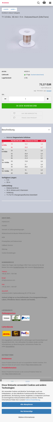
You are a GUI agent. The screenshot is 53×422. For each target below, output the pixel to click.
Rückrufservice (39, 267)
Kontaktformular (18, 267)
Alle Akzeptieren (26, 404)
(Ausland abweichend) (37, 74)
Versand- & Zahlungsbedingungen (13, 229)
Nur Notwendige (27, 411)
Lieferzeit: (5, 74)
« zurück (5, 9)
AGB (3, 237)
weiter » (13, 9)
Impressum (5, 221)
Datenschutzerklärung (32, 400)
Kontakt (4, 225)
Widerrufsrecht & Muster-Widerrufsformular (16, 233)
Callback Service (7, 245)
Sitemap (4, 249)
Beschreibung (8, 129)
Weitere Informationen (26, 417)
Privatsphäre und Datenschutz (12, 241)
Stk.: (3, 94)
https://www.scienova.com (34, 365)
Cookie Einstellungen (9, 253)
